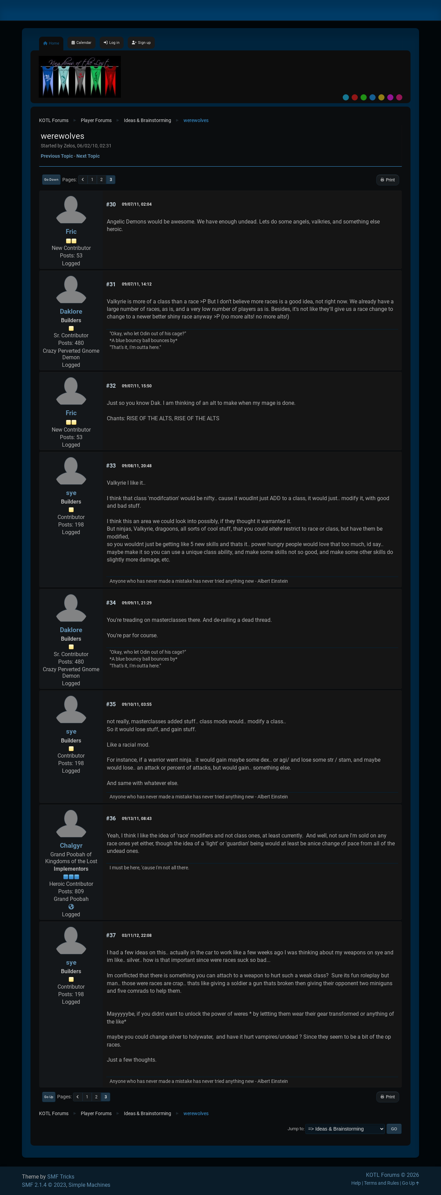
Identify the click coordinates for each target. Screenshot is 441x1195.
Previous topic (57, 156)
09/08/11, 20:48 (137, 465)
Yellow (381, 97)
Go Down (51, 179)
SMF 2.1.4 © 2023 (44, 1185)
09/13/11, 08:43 (137, 818)
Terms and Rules (381, 1183)
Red (355, 97)
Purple (390, 97)
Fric (71, 232)
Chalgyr (71, 845)
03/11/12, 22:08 (137, 935)
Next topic (88, 156)
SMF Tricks (60, 1176)
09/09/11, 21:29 (137, 603)
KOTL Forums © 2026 (392, 1175)
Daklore (71, 311)
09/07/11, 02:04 (137, 204)
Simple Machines (89, 1185)
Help (356, 1183)
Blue (372, 97)
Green (364, 97)
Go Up (48, 1097)
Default (346, 97)
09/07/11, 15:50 (137, 386)
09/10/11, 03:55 (137, 704)
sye (71, 493)
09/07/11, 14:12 (137, 284)
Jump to (295, 1129)
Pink (399, 97)
